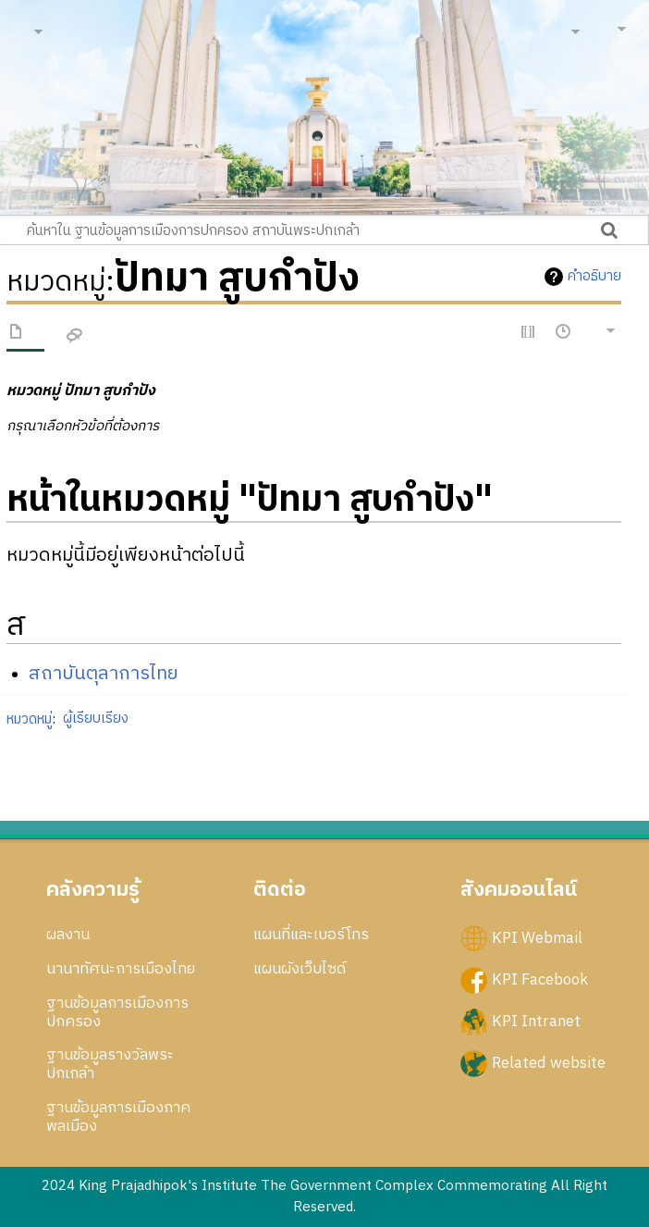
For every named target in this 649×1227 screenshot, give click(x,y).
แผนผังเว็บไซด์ (299, 969)
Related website (549, 1063)
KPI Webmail (537, 938)
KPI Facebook (540, 980)
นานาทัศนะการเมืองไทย (120, 969)
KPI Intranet (536, 1022)
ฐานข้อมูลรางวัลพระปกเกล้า (110, 1064)
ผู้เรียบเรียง (96, 718)
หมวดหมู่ (29, 718)
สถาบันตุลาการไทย (103, 673)
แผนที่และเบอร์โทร (311, 935)
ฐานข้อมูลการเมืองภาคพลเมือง (118, 1117)
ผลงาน (68, 935)
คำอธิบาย (594, 276)
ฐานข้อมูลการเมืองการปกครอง (117, 1012)
